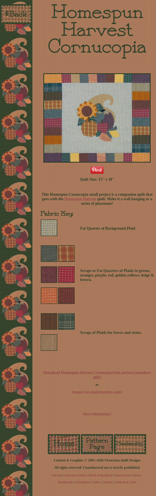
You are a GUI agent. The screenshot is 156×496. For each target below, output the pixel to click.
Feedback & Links (125, 482)
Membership (65, 482)
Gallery (96, 482)
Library (136, 475)
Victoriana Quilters (75, 475)
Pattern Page (122, 475)
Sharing (107, 482)
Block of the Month (100, 475)
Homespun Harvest (80, 199)
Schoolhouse (82, 482)
